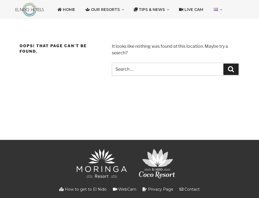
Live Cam (191, 9)
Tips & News (152, 9)
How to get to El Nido (83, 189)
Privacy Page (158, 189)
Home (66, 9)
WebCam (124, 189)
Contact (190, 189)
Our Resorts (105, 9)
